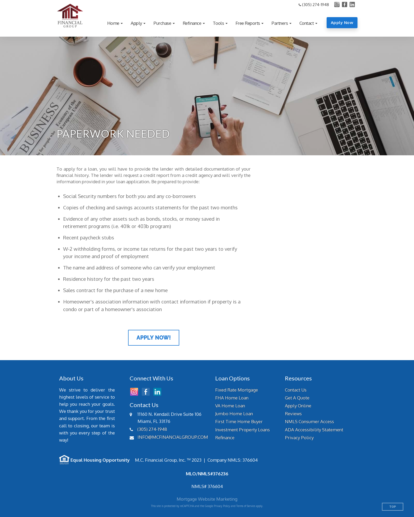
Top (392, 507)
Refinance (224, 437)
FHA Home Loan (231, 397)
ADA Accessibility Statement (314, 429)
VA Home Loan (230, 405)
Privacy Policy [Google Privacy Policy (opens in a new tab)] (222, 506)
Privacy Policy (299, 437)
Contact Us (296, 390)
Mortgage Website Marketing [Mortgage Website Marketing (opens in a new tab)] (207, 499)
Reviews (293, 413)
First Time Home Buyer (239, 421)
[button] (115, 23)
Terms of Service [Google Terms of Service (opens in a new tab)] (245, 506)
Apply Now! (154, 338)
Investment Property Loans (242, 429)
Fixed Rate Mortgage (236, 390)
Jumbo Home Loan (234, 413)
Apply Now (342, 22)
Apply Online (298, 405)
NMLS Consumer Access (309, 421)
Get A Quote (297, 397)
